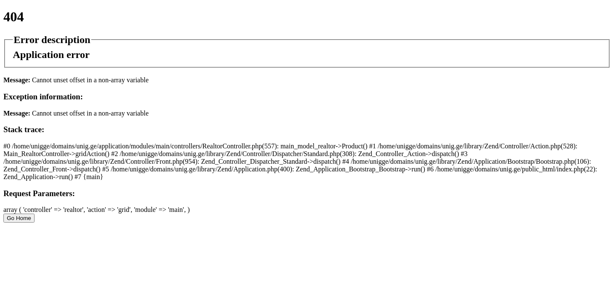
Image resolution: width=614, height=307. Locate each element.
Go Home (19, 218)
